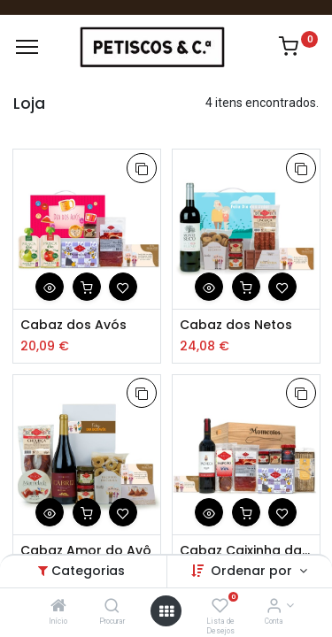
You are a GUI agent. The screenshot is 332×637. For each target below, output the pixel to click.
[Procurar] (112, 607)
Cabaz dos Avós (73, 325)
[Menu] (27, 47)
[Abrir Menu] (166, 611)
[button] (142, 168)
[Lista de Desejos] (220, 607)
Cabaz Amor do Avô (85, 550)
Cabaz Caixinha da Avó (246, 550)
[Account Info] (274, 607)
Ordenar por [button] (253, 570)
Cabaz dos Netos (236, 325)
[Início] (58, 607)
